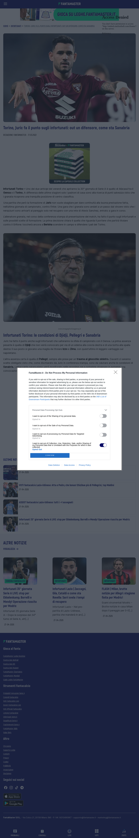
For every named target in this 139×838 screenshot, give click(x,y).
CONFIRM (50, 455)
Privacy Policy (85, 465)
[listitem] (69, 410)
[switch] (103, 416)
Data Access (69, 465)
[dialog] (69, 419)
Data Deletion (54, 465)
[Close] (116, 373)
